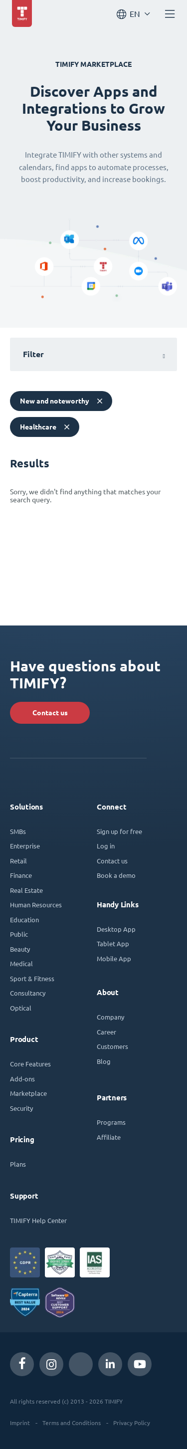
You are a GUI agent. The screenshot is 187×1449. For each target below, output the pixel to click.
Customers (112, 1046)
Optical (20, 1008)
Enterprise (25, 845)
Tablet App (113, 943)
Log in (106, 845)
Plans (18, 1164)
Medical (21, 963)
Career (106, 1031)
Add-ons (22, 1078)
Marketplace (28, 1093)
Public (19, 934)
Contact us (50, 713)
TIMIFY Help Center (38, 1220)
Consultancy (27, 993)
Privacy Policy (131, 1422)
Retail (18, 860)
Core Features (30, 1063)
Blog (104, 1061)
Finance (21, 875)
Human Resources (36, 904)
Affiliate (109, 1137)
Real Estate (26, 890)
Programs (111, 1122)
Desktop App (116, 929)
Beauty (20, 949)
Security (21, 1108)
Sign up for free (119, 831)
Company (110, 1017)
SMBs (18, 831)
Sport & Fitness (32, 978)
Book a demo (116, 875)
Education (24, 919)
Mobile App (114, 958)
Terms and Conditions (71, 1422)
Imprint (20, 1422)
